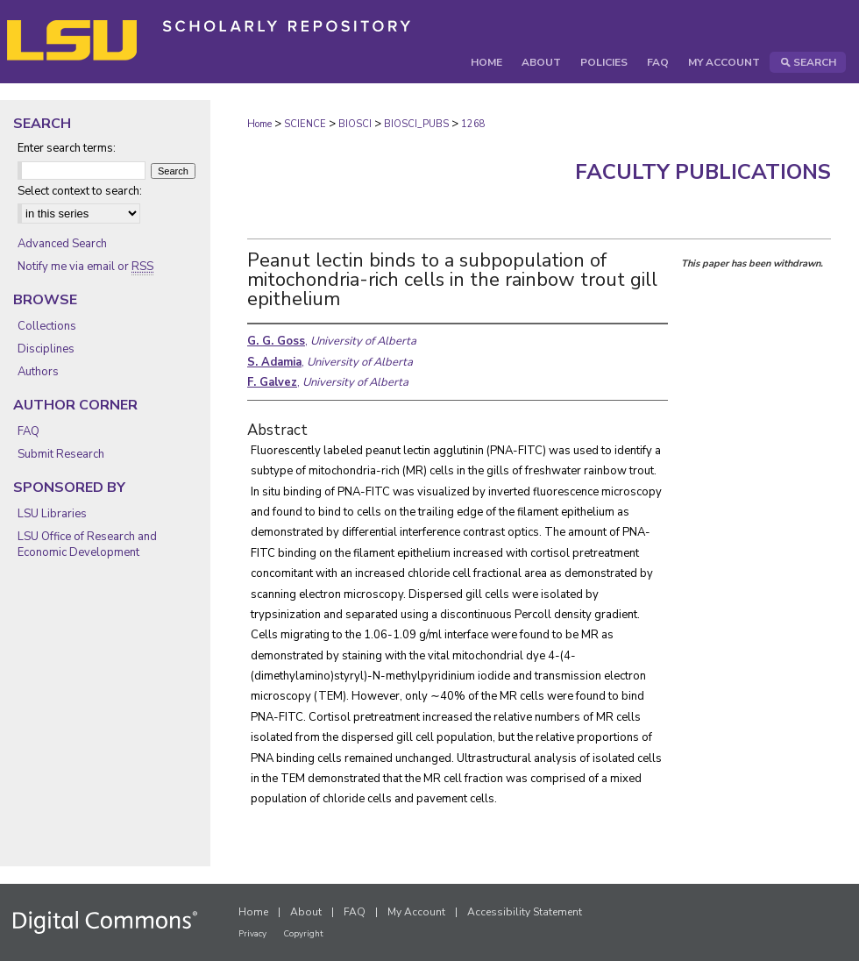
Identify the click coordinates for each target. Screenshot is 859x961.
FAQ (28, 431)
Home (259, 124)
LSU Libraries (52, 514)
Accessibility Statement (524, 912)
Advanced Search (62, 244)
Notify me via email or (85, 266)
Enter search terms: (67, 148)
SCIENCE (305, 124)
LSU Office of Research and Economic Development (87, 544)
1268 (473, 124)
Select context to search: (80, 191)
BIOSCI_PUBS (416, 124)
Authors (38, 372)
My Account (416, 912)
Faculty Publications (703, 172)
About (306, 912)
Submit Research (61, 454)
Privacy (252, 934)
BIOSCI (355, 124)
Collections (47, 326)
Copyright (303, 934)
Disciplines (46, 349)
